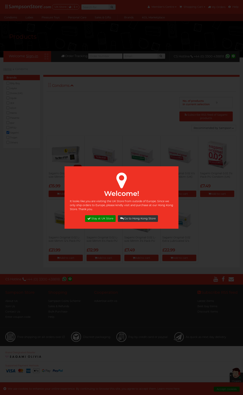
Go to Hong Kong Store (138, 218)
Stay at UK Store (100, 218)
